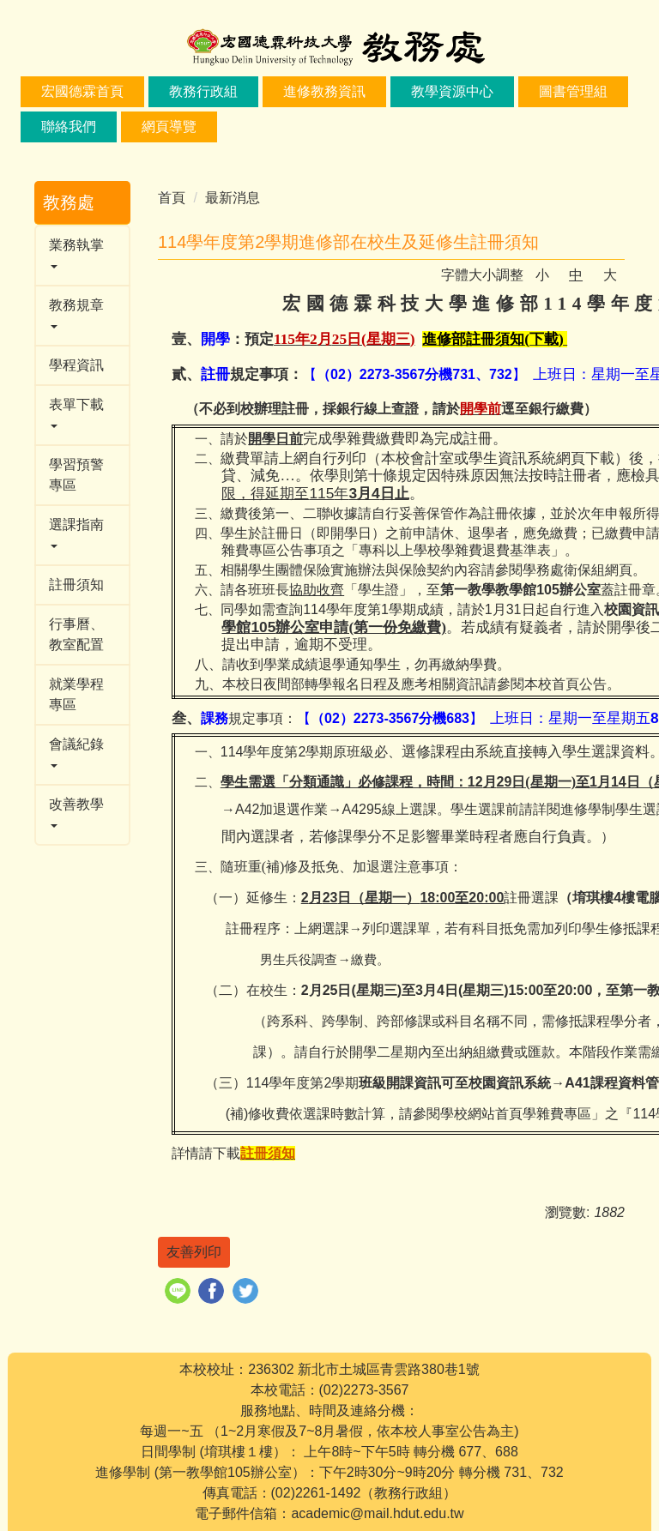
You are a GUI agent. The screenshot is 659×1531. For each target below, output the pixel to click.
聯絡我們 (68, 126)
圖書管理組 (573, 91)
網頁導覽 (169, 126)
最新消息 (232, 197)
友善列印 (193, 1252)
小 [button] (542, 275)
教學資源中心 (452, 91)
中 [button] (576, 275)
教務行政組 (203, 91)
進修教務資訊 (324, 91)
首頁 (171, 197)
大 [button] (610, 275)
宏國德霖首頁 (82, 91)
